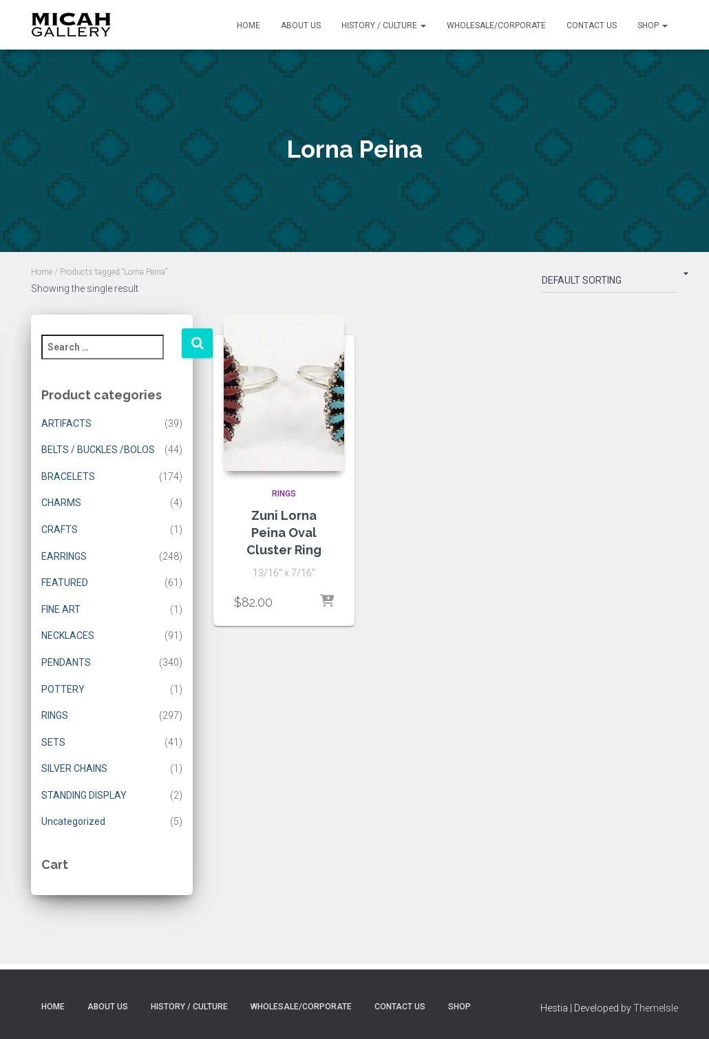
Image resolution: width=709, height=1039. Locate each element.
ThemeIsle (655, 1008)
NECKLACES (67, 635)
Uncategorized (73, 821)
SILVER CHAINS (74, 768)
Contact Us (592, 25)
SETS (53, 742)
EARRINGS (64, 556)
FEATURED (64, 582)
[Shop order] (610, 283)
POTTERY (63, 689)
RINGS (54, 715)
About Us (301, 25)
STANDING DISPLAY (84, 795)
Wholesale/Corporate (496, 25)
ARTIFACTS (66, 423)
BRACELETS (68, 476)
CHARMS (61, 502)
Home (248, 25)
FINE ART (61, 609)
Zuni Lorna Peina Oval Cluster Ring (283, 532)
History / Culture (383, 25)
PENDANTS (66, 662)
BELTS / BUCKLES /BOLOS (98, 449)
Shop (652, 25)
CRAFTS (59, 529)
